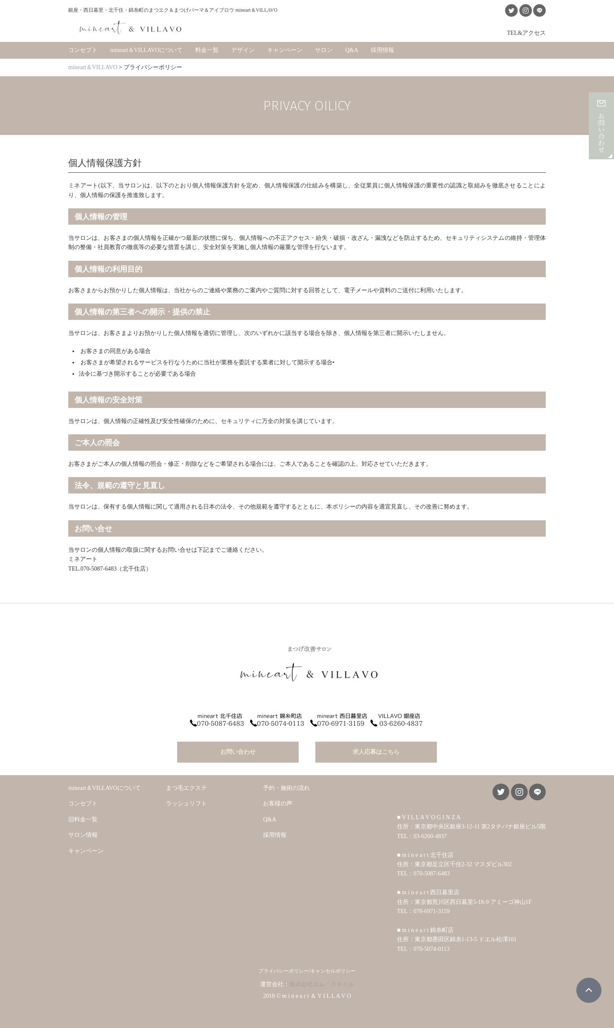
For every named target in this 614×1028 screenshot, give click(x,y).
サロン (324, 50)
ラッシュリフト (186, 803)
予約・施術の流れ (286, 788)
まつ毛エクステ (186, 788)
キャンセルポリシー (333, 971)
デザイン (243, 50)
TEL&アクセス (526, 33)
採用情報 (382, 50)
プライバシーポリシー (283, 971)
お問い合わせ (237, 752)
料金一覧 (207, 50)
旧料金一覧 (83, 819)
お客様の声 (277, 803)
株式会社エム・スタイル (321, 984)
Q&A (351, 50)
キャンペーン (284, 50)
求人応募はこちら (376, 752)
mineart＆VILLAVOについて (146, 50)
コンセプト (83, 50)
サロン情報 (83, 835)
